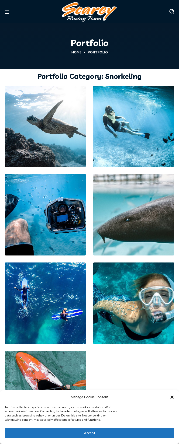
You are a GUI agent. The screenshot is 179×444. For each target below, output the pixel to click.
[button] (172, 397)
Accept (89, 433)
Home (76, 52)
